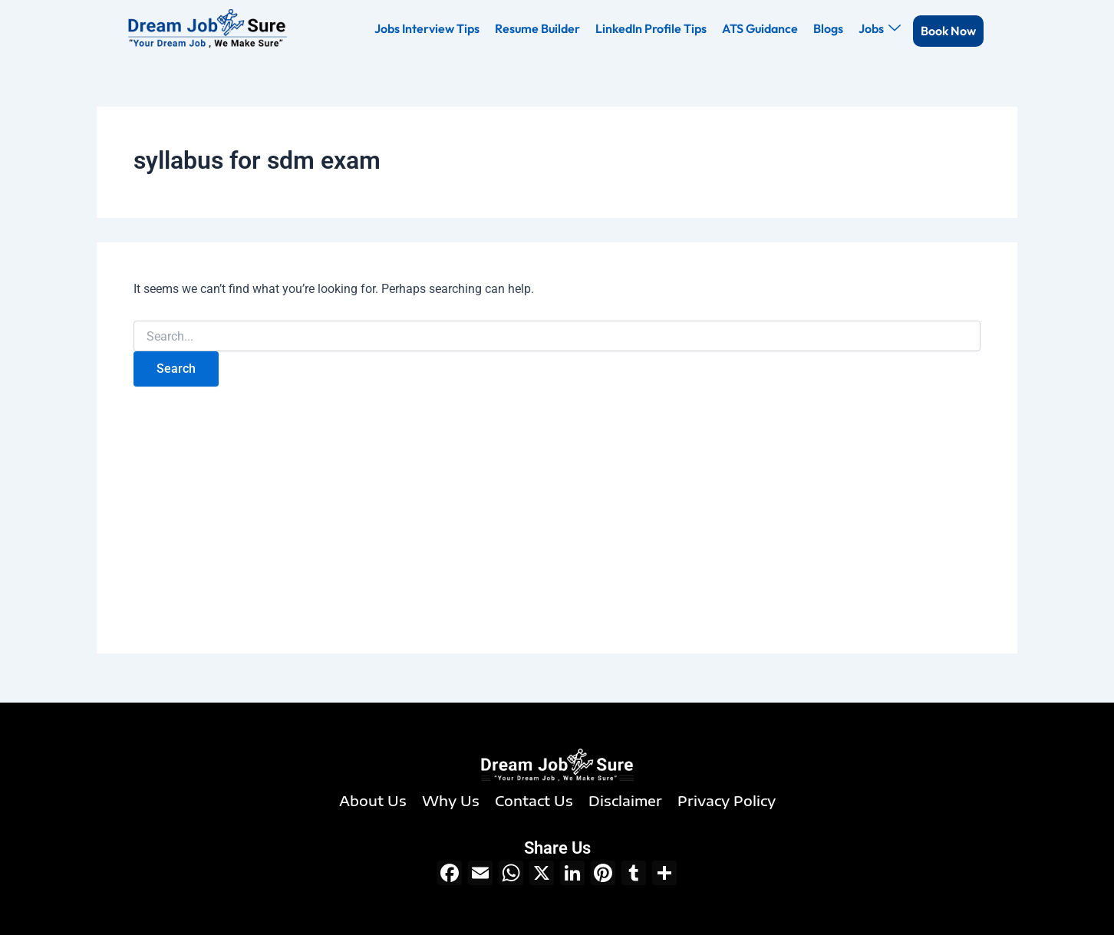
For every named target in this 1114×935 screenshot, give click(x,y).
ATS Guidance (760, 28)
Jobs (880, 28)
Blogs (828, 28)
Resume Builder (537, 28)
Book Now (948, 30)
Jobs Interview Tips (427, 28)
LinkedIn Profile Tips (651, 28)
